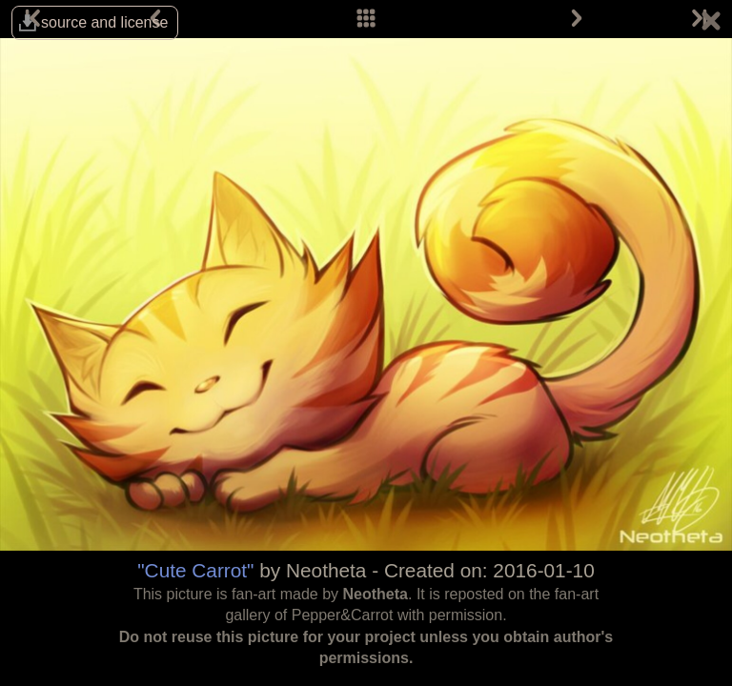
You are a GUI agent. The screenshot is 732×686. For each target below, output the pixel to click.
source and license (104, 22)
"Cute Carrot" (195, 570)
